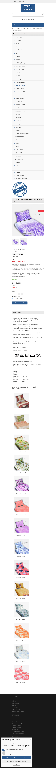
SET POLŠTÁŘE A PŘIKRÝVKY (22, 133)
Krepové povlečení (20, 82)
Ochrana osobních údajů (17, 723)
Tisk (16, 251)
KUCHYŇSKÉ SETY (19, 136)
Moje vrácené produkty (17, 701)
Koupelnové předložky (21, 178)
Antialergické (18, 120)
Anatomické (18, 117)
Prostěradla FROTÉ (20, 104)
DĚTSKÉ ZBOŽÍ (18, 50)
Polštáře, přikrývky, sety (21, 63)
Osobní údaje (15, 707)
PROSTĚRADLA (18, 101)
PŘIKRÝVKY (17, 130)
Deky (16, 53)
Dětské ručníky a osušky (21, 153)
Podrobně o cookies (16, 725)
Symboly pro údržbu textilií (18, 731)
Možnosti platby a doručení (18, 733)
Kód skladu (15, 256)
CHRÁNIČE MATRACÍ (20, 111)
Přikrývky (17, 169)
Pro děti (17, 43)
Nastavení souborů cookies (18, 711)
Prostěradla (18, 59)
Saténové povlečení (20, 85)
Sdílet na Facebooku (19, 249)
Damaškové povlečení (20, 92)
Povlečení (17, 56)
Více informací (17, 312)
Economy (17, 124)
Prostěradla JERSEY (20, 108)
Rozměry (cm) (16, 296)
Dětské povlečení (19, 95)
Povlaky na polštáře (20, 98)
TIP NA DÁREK (18, 37)
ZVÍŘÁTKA (17, 72)
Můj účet (15, 697)
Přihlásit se (14, 1)
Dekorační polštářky (20, 66)
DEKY (16, 47)
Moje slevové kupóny (16, 709)
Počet (13, 291)
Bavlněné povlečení (20, 79)
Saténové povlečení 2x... (21, 619)
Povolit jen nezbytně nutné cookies (16, 761)
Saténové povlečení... (21, 410)
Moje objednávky (16, 700)
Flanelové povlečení (20, 88)
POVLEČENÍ (17, 75)
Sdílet (14, 254)
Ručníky (17, 143)
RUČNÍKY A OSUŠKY (19, 140)
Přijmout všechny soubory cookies (16, 758)
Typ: (13, 259)
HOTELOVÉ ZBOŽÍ (19, 159)
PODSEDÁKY (18, 156)
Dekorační (18, 127)
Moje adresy (14, 705)
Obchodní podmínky (16, 727)
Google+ (20, 254)
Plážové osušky (19, 149)
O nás (13, 720)
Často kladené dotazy (17, 722)
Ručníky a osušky (19, 175)
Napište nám (22, 1)
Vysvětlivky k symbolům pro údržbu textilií (22, 361)
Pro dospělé (18, 40)
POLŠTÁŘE (17, 114)
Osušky (17, 146)
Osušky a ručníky (19, 69)
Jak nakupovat (15, 729)
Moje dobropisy (15, 703)
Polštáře (17, 165)
